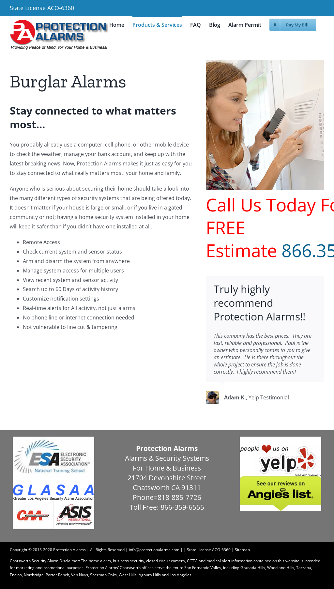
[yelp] (280, 439)
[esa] (53, 439)
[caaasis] (53, 503)
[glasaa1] (53, 486)
